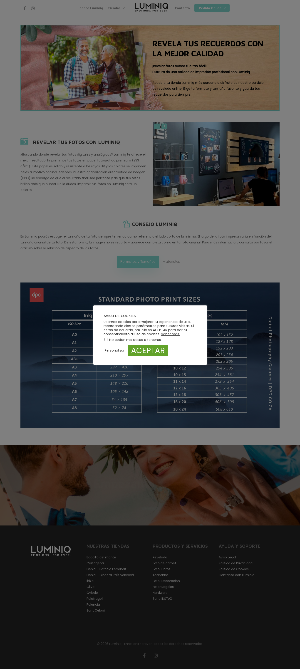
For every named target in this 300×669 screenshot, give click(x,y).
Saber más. (170, 334)
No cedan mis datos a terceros (135, 339)
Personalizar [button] (114, 350)
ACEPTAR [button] (148, 350)
